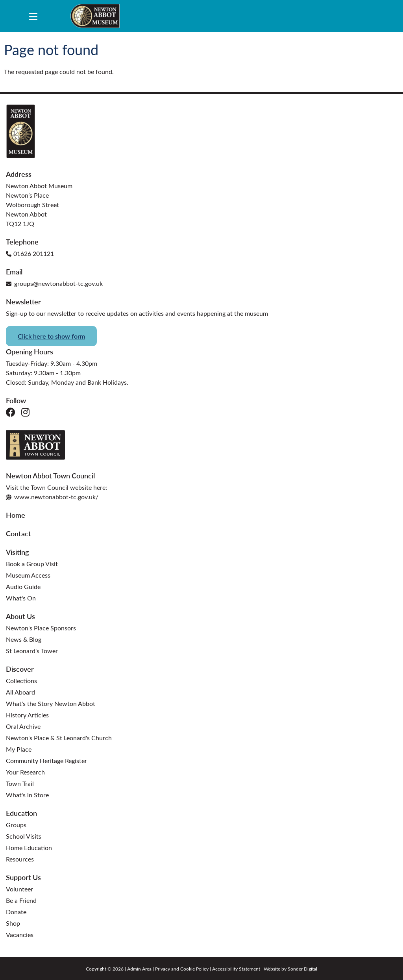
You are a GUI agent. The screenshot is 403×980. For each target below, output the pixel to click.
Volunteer (19, 889)
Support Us (23, 877)
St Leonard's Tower (32, 651)
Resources (20, 859)
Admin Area (139, 968)
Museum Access (28, 575)
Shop (13, 923)
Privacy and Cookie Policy (182, 968)
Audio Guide (23, 586)
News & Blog (23, 639)
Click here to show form (51, 336)
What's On (21, 598)
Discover (20, 669)
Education (21, 813)
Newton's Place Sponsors (41, 628)
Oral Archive (23, 726)
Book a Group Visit (32, 563)
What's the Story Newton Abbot (50, 703)
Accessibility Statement (236, 968)
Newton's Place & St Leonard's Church (59, 738)
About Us (20, 616)
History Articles (27, 715)
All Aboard (20, 692)
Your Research (25, 772)
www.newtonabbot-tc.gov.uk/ (52, 497)
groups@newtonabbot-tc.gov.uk (54, 283)
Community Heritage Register (46, 760)
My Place (18, 749)
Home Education (29, 847)
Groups (16, 825)
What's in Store (27, 795)
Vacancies (19, 934)
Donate (16, 912)
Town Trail (20, 783)
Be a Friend (21, 900)
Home (15, 515)
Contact (18, 533)
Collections (21, 680)
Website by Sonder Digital (290, 968)
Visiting (17, 552)
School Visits (23, 836)
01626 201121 (30, 253)
